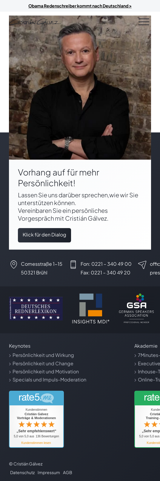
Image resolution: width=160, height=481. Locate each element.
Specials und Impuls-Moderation (49, 379)
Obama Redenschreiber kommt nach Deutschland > (80, 5)
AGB (67, 472)
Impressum (49, 472)
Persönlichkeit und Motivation (46, 371)
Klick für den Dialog (44, 234)
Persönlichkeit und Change (43, 363)
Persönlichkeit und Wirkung (43, 355)
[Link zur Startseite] (35, 22)
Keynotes (19, 346)
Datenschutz (22, 472)
